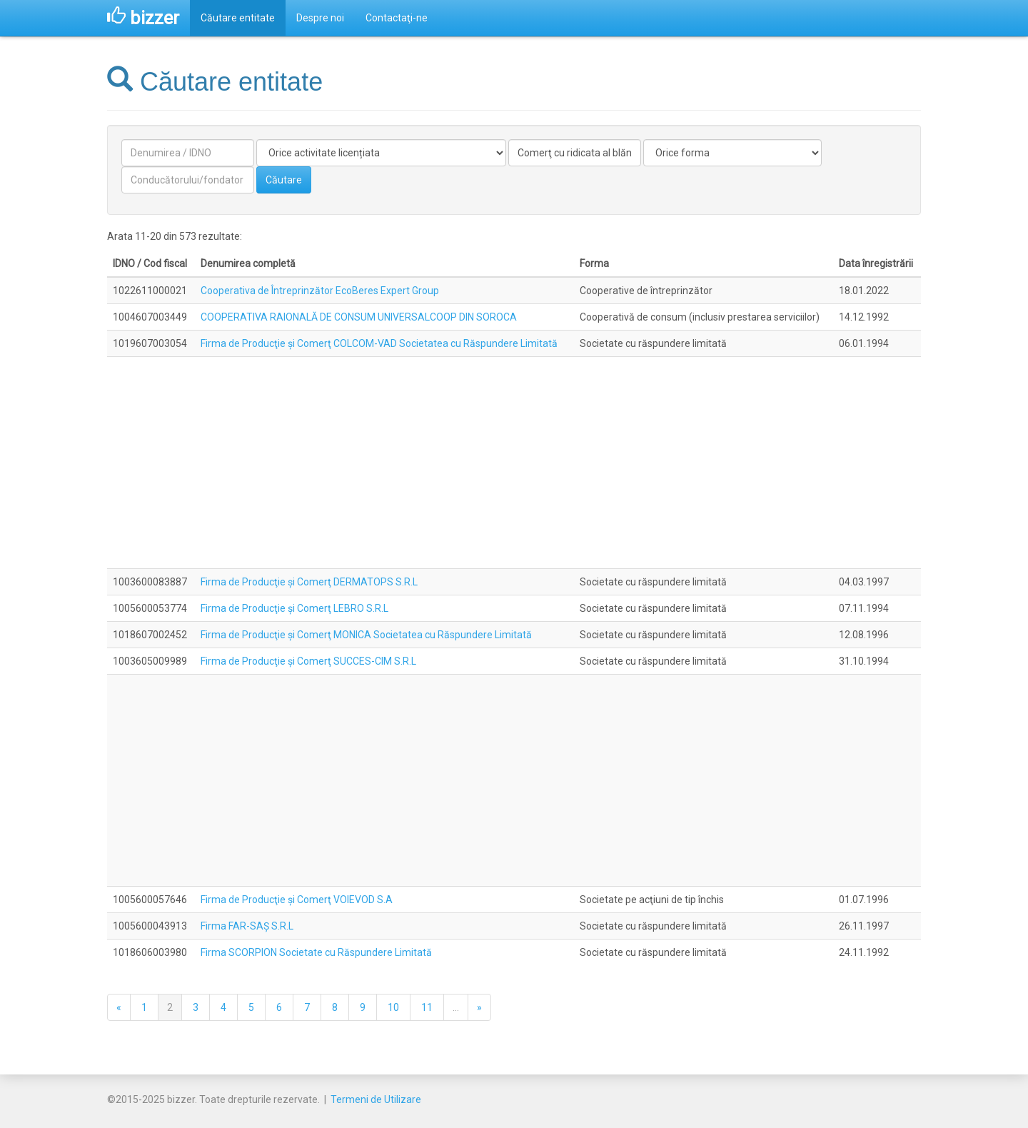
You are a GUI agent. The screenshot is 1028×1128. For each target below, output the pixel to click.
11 (427, 1007)
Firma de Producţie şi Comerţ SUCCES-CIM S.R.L (308, 661)
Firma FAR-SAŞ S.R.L (247, 926)
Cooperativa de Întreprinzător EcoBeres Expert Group (320, 290)
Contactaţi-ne (397, 18)
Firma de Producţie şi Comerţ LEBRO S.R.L (294, 608)
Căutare (284, 180)
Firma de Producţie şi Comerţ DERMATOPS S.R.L (309, 582)
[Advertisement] (514, 463)
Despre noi (320, 18)
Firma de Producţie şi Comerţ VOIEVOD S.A (297, 899)
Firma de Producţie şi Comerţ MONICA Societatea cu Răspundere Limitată (366, 634)
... (456, 1007)
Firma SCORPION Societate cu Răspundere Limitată (316, 952)
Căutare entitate (238, 18)
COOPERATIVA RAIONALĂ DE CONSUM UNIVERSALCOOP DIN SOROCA (359, 317)
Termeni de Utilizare (376, 1099)
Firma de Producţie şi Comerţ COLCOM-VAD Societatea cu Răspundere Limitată (379, 343)
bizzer (143, 18)
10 (393, 1007)
